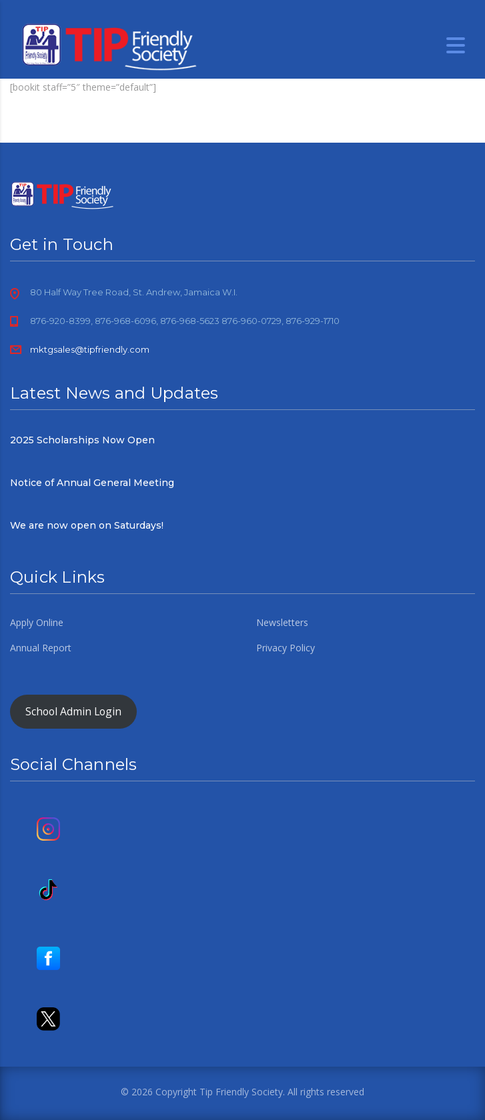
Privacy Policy (285, 648)
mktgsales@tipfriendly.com (89, 349)
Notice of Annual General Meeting (92, 483)
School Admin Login (73, 711)
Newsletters (282, 622)
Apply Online (36, 622)
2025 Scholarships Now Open (82, 440)
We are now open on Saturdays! (86, 525)
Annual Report (40, 648)
